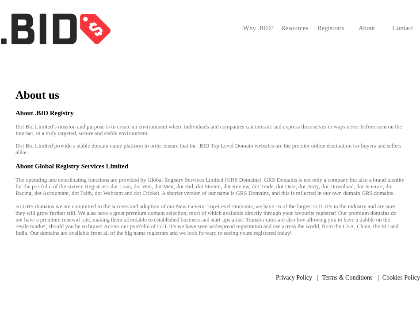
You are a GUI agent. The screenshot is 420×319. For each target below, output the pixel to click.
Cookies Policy (401, 277)
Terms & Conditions (347, 277)
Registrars (330, 27)
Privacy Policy (294, 277)
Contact (403, 27)
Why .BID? (258, 27)
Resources (295, 27)
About (367, 27)
